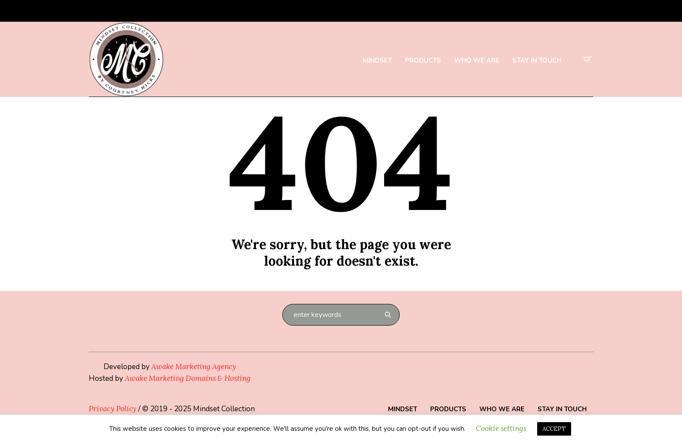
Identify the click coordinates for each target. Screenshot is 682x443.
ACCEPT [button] (554, 429)
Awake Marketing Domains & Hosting (188, 378)
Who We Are (502, 409)
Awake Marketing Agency (193, 366)
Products (448, 409)
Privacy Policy (113, 408)
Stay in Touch (562, 409)
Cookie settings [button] (501, 428)
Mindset (402, 409)
